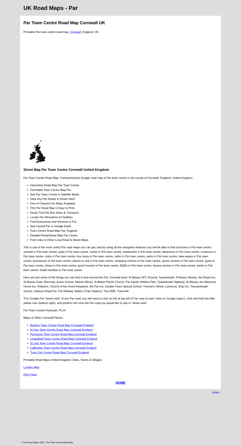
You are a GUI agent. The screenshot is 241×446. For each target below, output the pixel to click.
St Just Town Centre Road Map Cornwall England (61, 343)
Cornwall (75, 32)
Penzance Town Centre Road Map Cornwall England (63, 334)
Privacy (215, 392)
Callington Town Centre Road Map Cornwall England (63, 347)
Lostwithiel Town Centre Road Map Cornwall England (63, 338)
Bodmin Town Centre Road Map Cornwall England (62, 325)
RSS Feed (29, 374)
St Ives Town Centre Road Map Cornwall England (61, 329)
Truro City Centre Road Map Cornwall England (59, 352)
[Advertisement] (37, 88)
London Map (31, 367)
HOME (120, 383)
